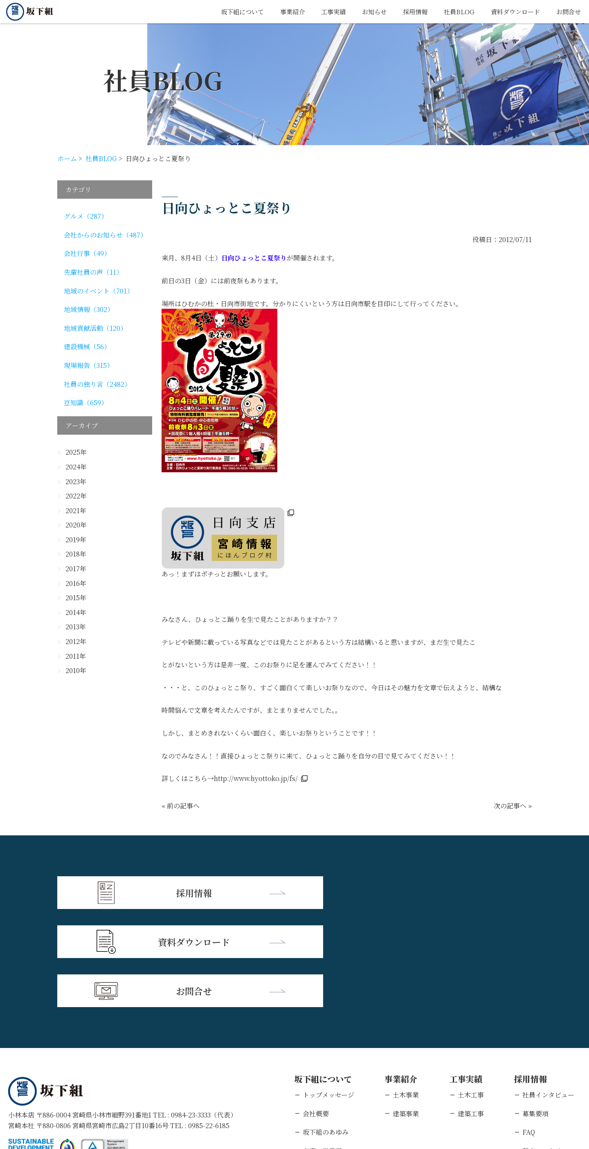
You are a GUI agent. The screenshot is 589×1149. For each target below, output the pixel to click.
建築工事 (471, 1013)
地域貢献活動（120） (95, 328)
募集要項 (535, 1013)
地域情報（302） (89, 309)
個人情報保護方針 (88, 1096)
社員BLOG (454, 11)
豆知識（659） (86, 402)
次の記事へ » (513, 805)
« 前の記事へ (181, 805)
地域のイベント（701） (98, 291)
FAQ (528, 1032)
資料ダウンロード (512, 11)
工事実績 (323, 11)
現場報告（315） (88, 365)
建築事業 (406, 1013)
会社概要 (316, 1013)
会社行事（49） (87, 253)
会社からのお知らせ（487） (105, 235)
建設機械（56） (87, 346)
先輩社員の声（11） (93, 272)
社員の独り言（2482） (97, 384)
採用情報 (409, 11)
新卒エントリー (545, 1050)
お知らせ (366, 11)
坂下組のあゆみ (325, 1032)
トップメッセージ (328, 994)
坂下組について (229, 11)
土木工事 (471, 994)
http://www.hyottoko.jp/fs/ (256, 778)
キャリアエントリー (551, 1069)
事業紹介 (281, 11)
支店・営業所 (322, 1050)
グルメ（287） (86, 216)
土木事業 (406, 994)
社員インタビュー (548, 994)
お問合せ (568, 11)
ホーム (67, 158)
